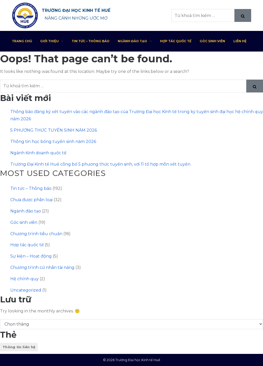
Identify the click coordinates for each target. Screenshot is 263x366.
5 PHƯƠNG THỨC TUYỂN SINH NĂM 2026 (53, 130)
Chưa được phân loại (31, 199)
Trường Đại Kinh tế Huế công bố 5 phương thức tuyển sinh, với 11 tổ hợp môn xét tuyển (100, 164)
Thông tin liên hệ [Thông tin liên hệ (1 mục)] (19, 347)
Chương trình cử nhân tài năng (42, 267)
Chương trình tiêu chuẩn (36, 233)
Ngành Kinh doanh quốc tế (38, 152)
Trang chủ (22, 41)
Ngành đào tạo (135, 41)
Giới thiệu (51, 41)
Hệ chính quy (24, 278)
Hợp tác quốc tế (175, 41)
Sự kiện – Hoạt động (31, 256)
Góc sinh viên (212, 41)
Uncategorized (25, 290)
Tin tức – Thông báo (90, 41)
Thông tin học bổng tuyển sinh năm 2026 (53, 141)
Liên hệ (240, 41)
